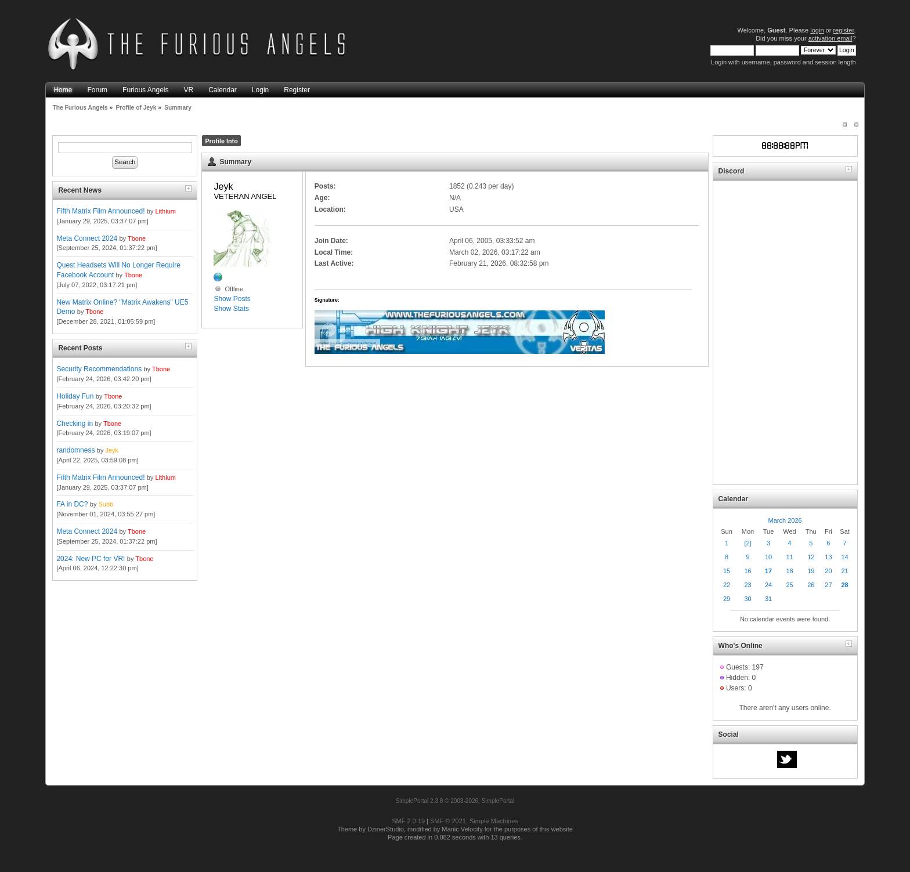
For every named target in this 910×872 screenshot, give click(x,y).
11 (789, 556)
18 (789, 570)
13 (828, 556)
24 (768, 584)
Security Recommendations (99, 369)
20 (828, 570)
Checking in (74, 423)
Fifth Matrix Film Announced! (100, 211)
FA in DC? (72, 504)
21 (844, 570)
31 (768, 598)
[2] (747, 543)
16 (747, 570)
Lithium (166, 211)
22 (726, 584)
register (843, 30)
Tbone (137, 238)
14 (844, 556)
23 (747, 584)
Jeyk (111, 450)
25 (789, 584)
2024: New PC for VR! (90, 559)
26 (810, 584)
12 (810, 556)
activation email (830, 38)
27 (828, 584)
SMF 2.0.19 (408, 820)
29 (726, 598)
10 (768, 556)
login (817, 30)
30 (747, 598)
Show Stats (231, 309)
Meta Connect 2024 (86, 238)
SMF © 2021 (448, 820)
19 (810, 570)
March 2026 (785, 520)
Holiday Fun (74, 396)
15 (726, 570)
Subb (105, 504)
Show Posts (232, 299)
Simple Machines (494, 820)
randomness (75, 450)
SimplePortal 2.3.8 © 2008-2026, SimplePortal (455, 801)
